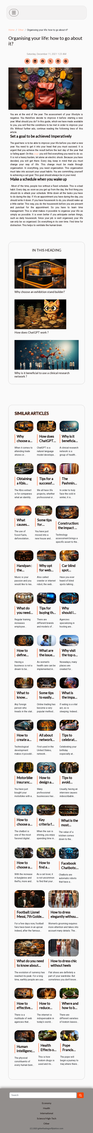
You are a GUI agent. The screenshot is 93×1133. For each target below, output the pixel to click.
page (36, 153)
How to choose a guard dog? (23, 869)
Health (46, 1108)
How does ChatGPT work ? (31, 332)
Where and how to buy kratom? (70, 1007)
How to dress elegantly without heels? (64, 916)
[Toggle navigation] (14, 12)
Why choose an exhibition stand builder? (39, 292)
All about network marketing (47, 739)
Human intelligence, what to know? (26, 1053)
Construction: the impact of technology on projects (68, 530)
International (46, 1113)
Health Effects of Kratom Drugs (48, 1052)
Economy (46, 1103)
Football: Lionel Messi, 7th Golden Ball (30, 916)
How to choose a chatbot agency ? (23, 826)
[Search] (42, 1095)
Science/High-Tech (46, 1118)
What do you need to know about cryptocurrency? (30, 965)
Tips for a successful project (47, 483)
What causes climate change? (23, 526)
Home (11, 30)
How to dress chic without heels (64, 963)
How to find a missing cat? (44, 869)
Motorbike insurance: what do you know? (25, 784)
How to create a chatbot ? (24, 739)
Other (21, 30)
